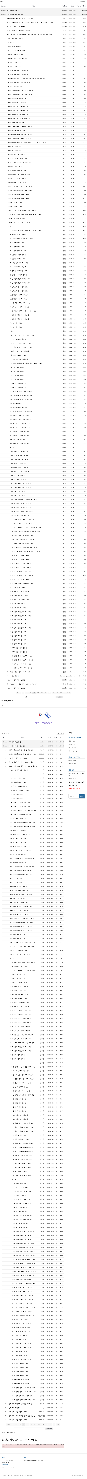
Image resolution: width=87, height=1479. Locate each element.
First (18, 693)
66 (45, 693)
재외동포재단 (72, 779)
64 (38, 693)
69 (57, 693)
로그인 (70, 733)
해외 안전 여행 (72, 785)
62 (30, 693)
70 (61, 693)
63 (34, 693)
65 (42, 693)
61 (26, 693)
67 (49, 693)
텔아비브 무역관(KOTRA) (76, 782)
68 (53, 693)
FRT (84, 1475)
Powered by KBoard (6, 700)
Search (59, 697)
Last (68, 693)
